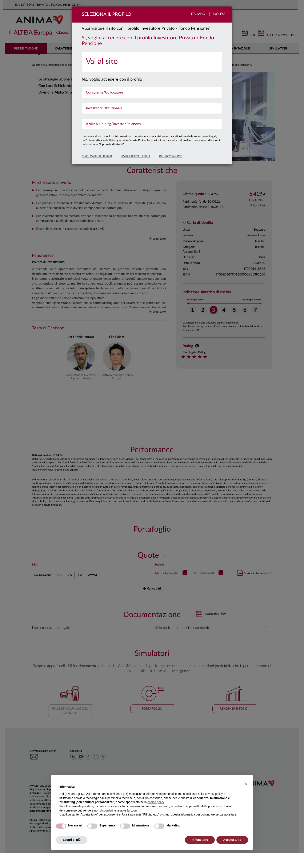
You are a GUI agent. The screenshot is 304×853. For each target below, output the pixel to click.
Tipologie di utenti (97, 156)
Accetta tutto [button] (232, 839)
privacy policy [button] (214, 794)
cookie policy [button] (156, 802)
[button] (246, 783)
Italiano (198, 14)
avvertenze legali (135, 156)
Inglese (219, 14)
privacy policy (170, 156)
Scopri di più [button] (72, 839)
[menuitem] (152, 62)
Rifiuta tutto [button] (200, 839)
